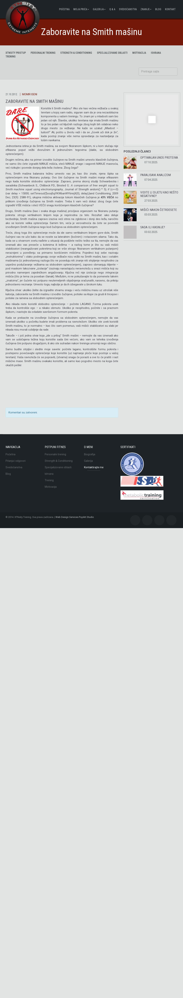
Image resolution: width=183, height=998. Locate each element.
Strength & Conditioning (76, 52)
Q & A (112, 9)
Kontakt (170, 9)
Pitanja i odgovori (16, 460)
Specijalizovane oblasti (112, 52)
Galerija (99, 9)
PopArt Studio (86, 517)
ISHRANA (156, 52)
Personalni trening (43, 52)
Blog (8, 473)
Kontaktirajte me (94, 467)
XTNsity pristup (16, 52)
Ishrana (49, 473)
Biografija (89, 454)
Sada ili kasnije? (152, 227)
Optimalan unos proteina (159, 157)
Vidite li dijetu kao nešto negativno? (159, 194)
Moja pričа (81, 9)
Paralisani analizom (155, 175)
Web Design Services (66, 517)
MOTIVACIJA (139, 52)
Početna (64, 9)
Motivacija (51, 486)
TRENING (11, 56)
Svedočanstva (128, 9)
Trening (49, 480)
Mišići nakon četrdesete (158, 210)
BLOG (158, 9)
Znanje (145, 9)
